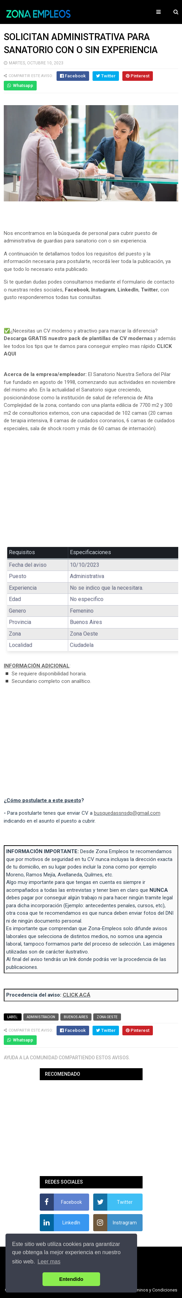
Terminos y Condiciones (153, 1290)
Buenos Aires (76, 1017)
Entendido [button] (71, 1279)
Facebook (77, 290)
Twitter (149, 290)
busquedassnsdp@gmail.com (127, 813)
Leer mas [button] (49, 1261)
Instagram (103, 290)
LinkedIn (128, 290)
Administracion (41, 1017)
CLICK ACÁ (76, 995)
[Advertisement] (91, 488)
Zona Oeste (107, 1017)
